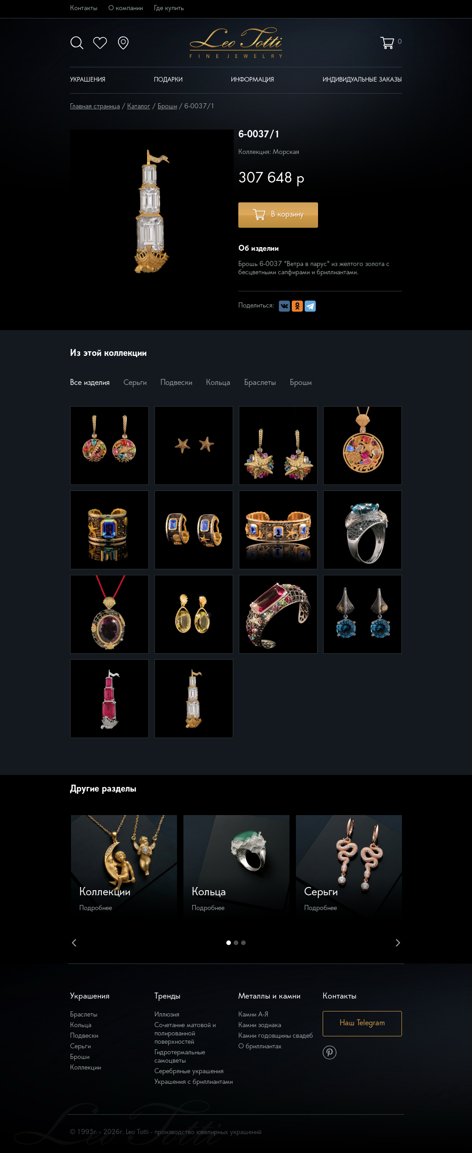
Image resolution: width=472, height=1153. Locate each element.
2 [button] (236, 942)
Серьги (135, 383)
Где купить (169, 8)
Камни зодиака (259, 1025)
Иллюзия (166, 1014)
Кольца (218, 383)
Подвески (176, 383)
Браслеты (260, 383)
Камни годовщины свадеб (275, 1036)
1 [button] (228, 942)
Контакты (83, 8)
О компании (125, 8)
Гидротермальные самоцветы (179, 1056)
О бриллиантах (260, 1046)
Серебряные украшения (189, 1071)
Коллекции (85, 1067)
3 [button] (243, 942)
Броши (301, 383)
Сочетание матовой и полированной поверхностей (185, 1034)
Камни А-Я (253, 1014)
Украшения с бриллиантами (193, 1082)
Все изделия (90, 383)
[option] (124, 868)
